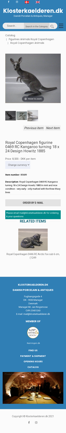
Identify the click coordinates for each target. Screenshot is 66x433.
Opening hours (33, 361)
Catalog (10, 35)
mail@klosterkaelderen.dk (36, 314)
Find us (33, 350)
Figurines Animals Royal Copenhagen (31, 39)
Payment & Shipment (33, 356)
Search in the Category (37, 26)
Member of (33, 321)
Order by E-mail (33, 202)
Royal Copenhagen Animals (27, 43)
